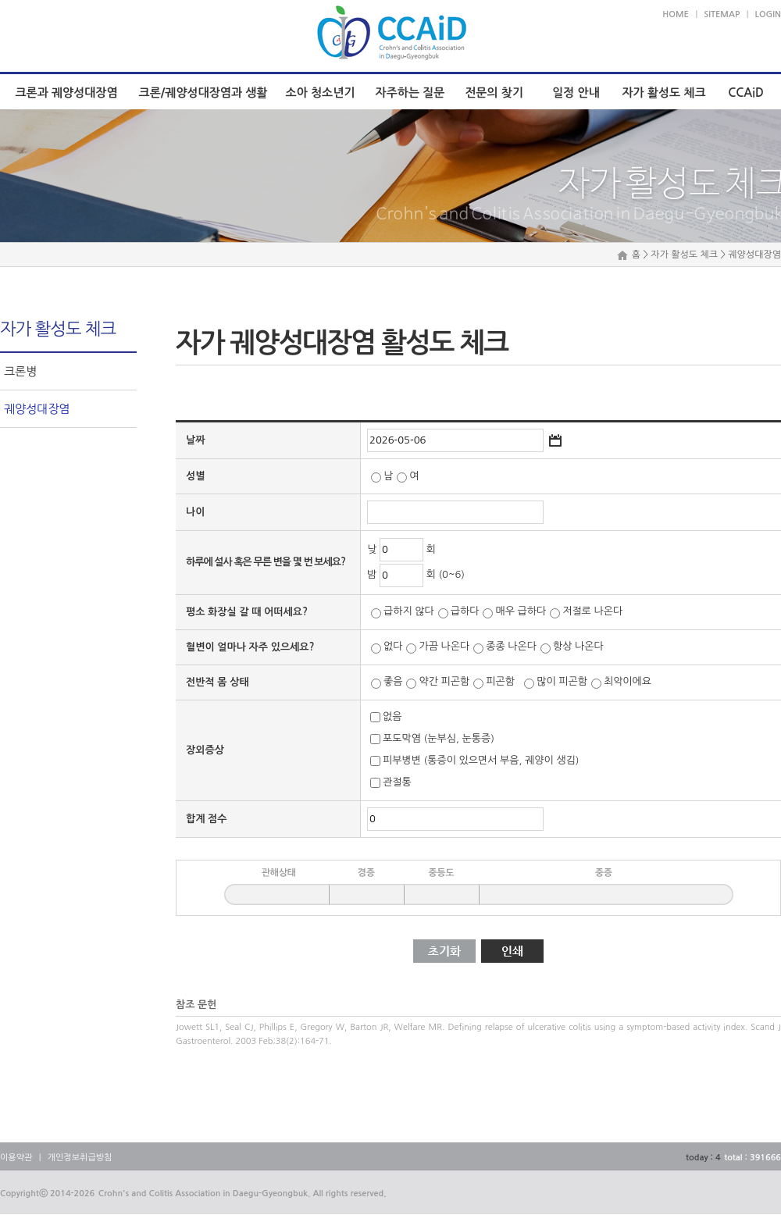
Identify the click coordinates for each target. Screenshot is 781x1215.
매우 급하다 (520, 612)
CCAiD (746, 92)
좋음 (392, 682)
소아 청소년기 (320, 92)
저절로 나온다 (592, 612)
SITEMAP (722, 14)
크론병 (20, 371)
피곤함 (503, 682)
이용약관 (16, 1157)
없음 (392, 717)
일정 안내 (576, 92)
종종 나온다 (511, 647)
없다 (392, 647)
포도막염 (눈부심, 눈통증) (438, 739)
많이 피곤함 (562, 682)
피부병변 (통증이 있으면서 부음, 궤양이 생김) (481, 761)
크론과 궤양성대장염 (66, 92)
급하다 (465, 612)
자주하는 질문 (410, 92)
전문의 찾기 (494, 92)
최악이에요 (627, 682)
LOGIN (768, 14)
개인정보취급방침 (80, 1157)
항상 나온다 (578, 647)
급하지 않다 (408, 612)
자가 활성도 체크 (663, 92)
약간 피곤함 (444, 682)
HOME (675, 14)
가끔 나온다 (444, 647)
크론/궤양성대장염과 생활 (203, 92)
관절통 (397, 783)
